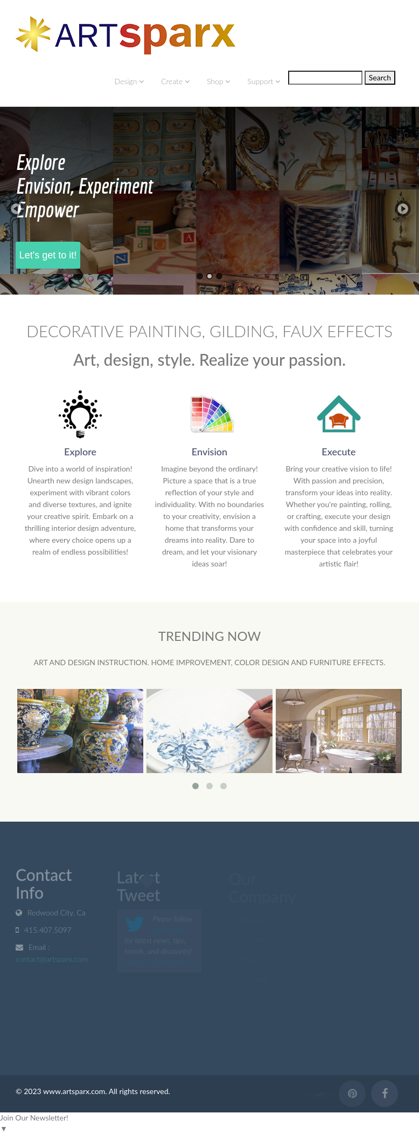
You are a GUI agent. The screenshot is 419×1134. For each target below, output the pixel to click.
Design (129, 81)
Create (175, 81)
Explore (80, 451)
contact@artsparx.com (52, 962)
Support (263, 81)
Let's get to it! (48, 255)
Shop (218, 81)
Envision (209, 451)
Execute (338, 451)
